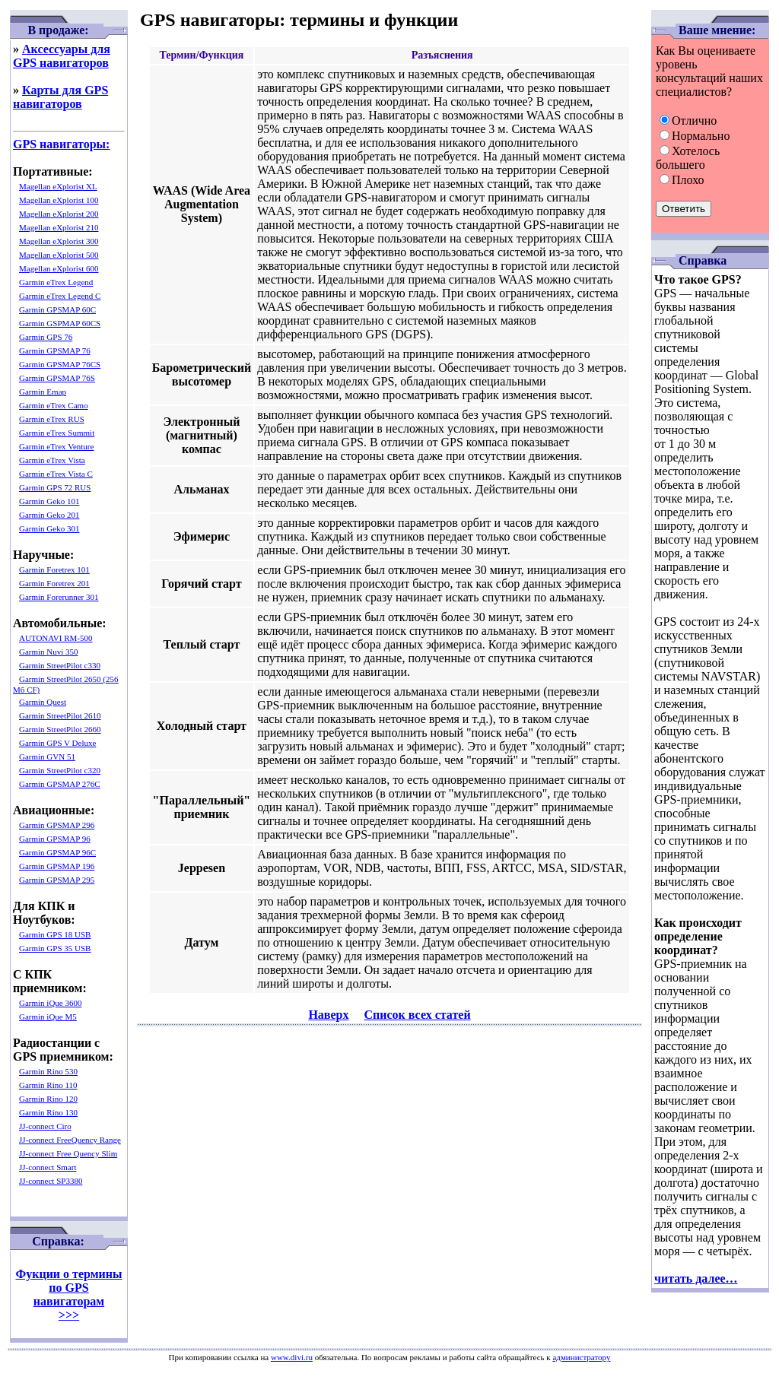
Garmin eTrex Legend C (59, 295)
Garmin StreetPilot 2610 (60, 715)
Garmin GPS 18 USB (55, 934)
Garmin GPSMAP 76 (55, 350)
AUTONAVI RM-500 (55, 637)
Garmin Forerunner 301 (58, 596)
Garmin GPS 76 (45, 336)
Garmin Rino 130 (48, 1112)
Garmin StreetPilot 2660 (60, 729)
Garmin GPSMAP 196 (56, 866)
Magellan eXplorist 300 (58, 241)
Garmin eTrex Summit (56, 432)
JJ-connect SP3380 (50, 1180)
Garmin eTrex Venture (56, 446)
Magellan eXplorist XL (58, 186)
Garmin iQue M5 (48, 1016)
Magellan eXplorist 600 (58, 268)
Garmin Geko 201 (49, 514)
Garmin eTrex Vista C (56, 473)
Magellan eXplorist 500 (58, 254)
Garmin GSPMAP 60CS (59, 323)
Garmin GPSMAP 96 (55, 838)
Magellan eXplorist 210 (58, 227)
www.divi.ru (292, 1357)
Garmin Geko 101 (49, 501)
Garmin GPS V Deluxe (57, 742)
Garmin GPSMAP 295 (56, 879)
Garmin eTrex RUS (51, 418)
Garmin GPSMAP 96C (57, 852)
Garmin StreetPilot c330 (59, 665)
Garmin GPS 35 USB (55, 948)
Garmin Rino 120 (48, 1098)
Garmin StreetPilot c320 (59, 770)
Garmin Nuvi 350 (48, 651)
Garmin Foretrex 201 (54, 583)
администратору (581, 1357)
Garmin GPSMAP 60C (57, 309)
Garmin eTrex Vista (52, 460)
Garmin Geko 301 (49, 528)
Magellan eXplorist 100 (58, 200)
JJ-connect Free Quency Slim (68, 1153)
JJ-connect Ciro (45, 1126)
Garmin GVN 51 (47, 756)
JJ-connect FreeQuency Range (70, 1139)
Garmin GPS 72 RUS (55, 487)
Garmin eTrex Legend (56, 282)
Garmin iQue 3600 (50, 1002)
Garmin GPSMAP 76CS (59, 364)
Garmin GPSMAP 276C (59, 783)
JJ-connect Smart (47, 1167)
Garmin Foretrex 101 (54, 569)
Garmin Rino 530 (48, 1071)
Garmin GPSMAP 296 (56, 824)
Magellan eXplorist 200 (58, 213)
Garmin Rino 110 (48, 1085)
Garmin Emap (42, 391)
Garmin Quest (42, 701)
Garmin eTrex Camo (53, 405)
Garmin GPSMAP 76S (57, 377)
